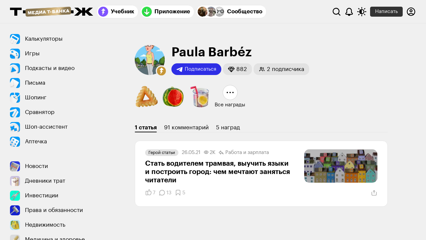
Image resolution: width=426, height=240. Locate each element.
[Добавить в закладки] (180, 192)
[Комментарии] (165, 192)
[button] (161, 71)
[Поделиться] (374, 193)
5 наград (228, 127)
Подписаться (196, 69)
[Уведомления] (349, 12)
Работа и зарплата (244, 152)
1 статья (146, 127)
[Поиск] (336, 12)
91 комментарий (186, 127)
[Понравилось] (150, 192)
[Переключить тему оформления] (362, 12)
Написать (386, 11)
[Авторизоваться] (411, 12)
